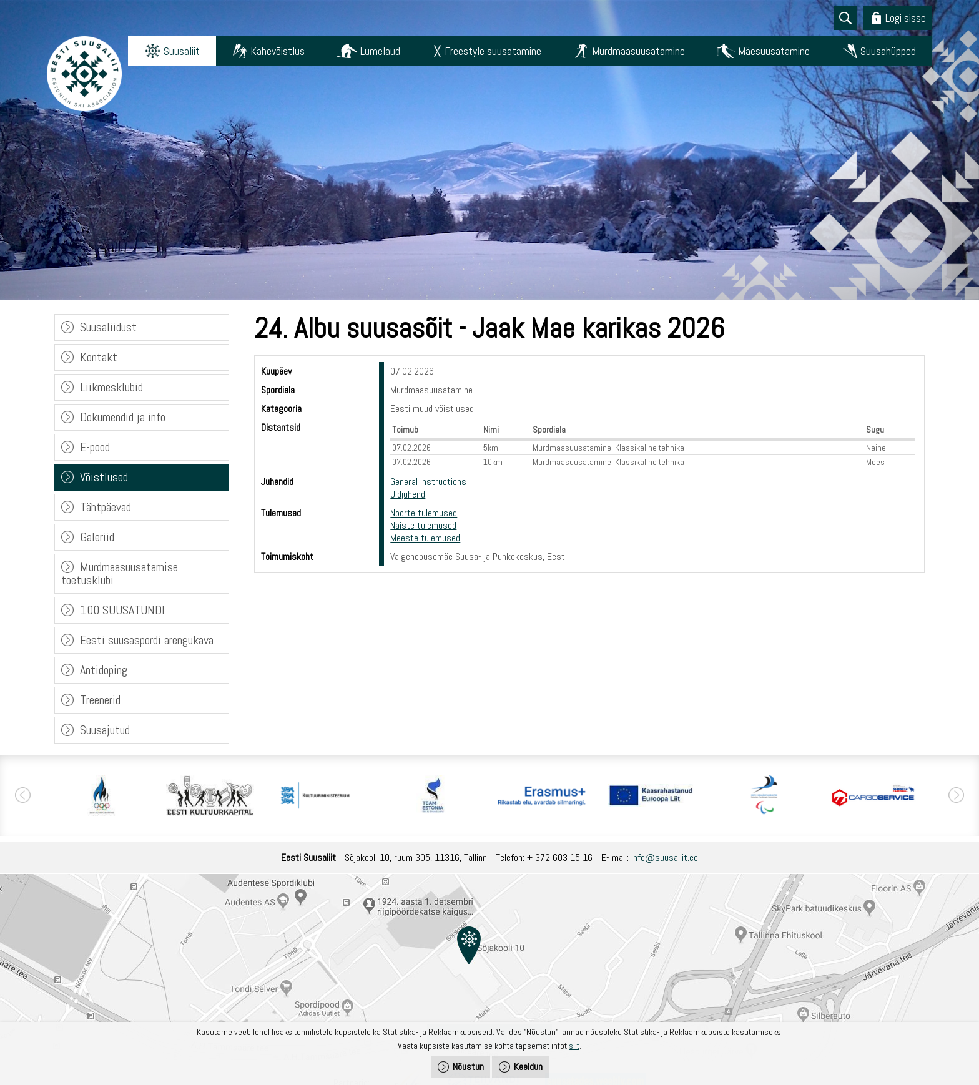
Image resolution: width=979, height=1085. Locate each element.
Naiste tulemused (423, 525)
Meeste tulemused (425, 537)
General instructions (428, 481)
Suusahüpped (888, 51)
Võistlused (104, 477)
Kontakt (98, 357)
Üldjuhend (407, 494)
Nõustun (468, 1066)
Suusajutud (105, 730)
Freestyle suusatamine (493, 51)
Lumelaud (380, 51)
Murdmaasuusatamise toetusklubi (119, 573)
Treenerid (100, 700)
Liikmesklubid (111, 387)
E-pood (95, 447)
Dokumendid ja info (122, 417)
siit (574, 1045)
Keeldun (528, 1066)
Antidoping (103, 670)
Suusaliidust (108, 327)
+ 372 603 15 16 (560, 857)
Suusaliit (182, 51)
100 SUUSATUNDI (122, 610)
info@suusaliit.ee (664, 857)
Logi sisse (905, 18)
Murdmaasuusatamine (638, 51)
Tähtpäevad (105, 507)
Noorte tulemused (423, 512)
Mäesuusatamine (774, 51)
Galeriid (97, 537)
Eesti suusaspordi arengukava (147, 640)
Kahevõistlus (277, 51)
